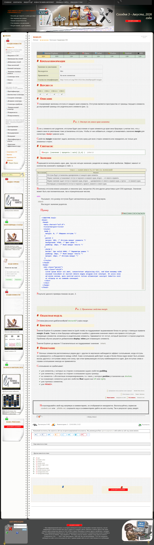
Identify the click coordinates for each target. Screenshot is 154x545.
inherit (90, 153)
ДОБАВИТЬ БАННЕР (133, 21)
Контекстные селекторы (15, 94)
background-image (43, 473)
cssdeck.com (46, 408)
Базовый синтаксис (14, 68)
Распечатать (146, 424)
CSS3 (9, 83)
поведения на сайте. (121, 397)
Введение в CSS (13, 55)
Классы (10, 80)
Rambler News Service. (139, 390)
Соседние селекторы (14, 98)
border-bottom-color (44, 470)
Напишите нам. (141, 397)
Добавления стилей (14, 62)
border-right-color (43, 465)
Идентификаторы (13, 91)
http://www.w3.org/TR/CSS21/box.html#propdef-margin (81, 80)
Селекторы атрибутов (14, 104)
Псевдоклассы (12, 112)
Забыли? (21, 533)
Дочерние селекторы (14, 101)
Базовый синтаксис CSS (10, 351)
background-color (43, 472)
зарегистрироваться (107, 431)
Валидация (11, 136)
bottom (40, 461)
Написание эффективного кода (14, 145)
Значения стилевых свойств (14, 72)
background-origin (43, 468)
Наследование (12, 130)
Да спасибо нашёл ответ (13, 271)
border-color (41, 460)
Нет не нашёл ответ (12, 273)
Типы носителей (13, 65)
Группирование (12, 126)
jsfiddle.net (61, 408)
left (39, 458)
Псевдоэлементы (13, 115)
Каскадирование (13, 133)
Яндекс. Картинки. (140, 394)
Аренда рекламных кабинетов (12, 210)
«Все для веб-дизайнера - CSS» (132, 542)
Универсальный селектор (13, 108)
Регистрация (12, 533)
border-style (41, 463)
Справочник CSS (62, 40)
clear (39, 466)
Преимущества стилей (15, 59)
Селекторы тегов (13, 76)
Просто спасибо (11, 275)
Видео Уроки (13, 163)
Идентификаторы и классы (14, 140)
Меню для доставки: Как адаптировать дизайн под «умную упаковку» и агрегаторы (11, 412)
